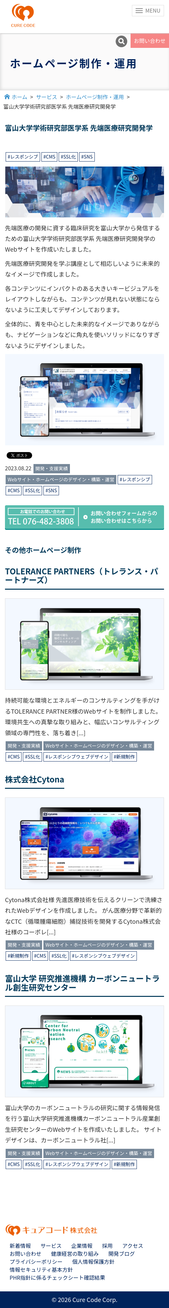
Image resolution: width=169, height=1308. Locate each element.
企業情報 (81, 1245)
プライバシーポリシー (36, 1261)
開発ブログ (121, 1253)
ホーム (20, 97)
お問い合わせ (150, 41)
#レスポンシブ (23, 156)
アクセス (132, 1245)
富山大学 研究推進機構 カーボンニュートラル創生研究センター (82, 982)
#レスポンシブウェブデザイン (76, 756)
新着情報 (20, 1245)
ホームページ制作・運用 (95, 97)
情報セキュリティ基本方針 (41, 1269)
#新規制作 (124, 756)
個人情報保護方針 (93, 1261)
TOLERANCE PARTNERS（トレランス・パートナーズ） (81, 575)
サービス (46, 97)
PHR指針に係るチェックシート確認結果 (57, 1277)
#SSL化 (68, 156)
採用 (107, 1245)
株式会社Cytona (34, 779)
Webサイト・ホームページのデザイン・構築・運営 (61, 479)
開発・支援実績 (51, 468)
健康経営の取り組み (75, 1253)
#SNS (87, 156)
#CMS (49, 156)
